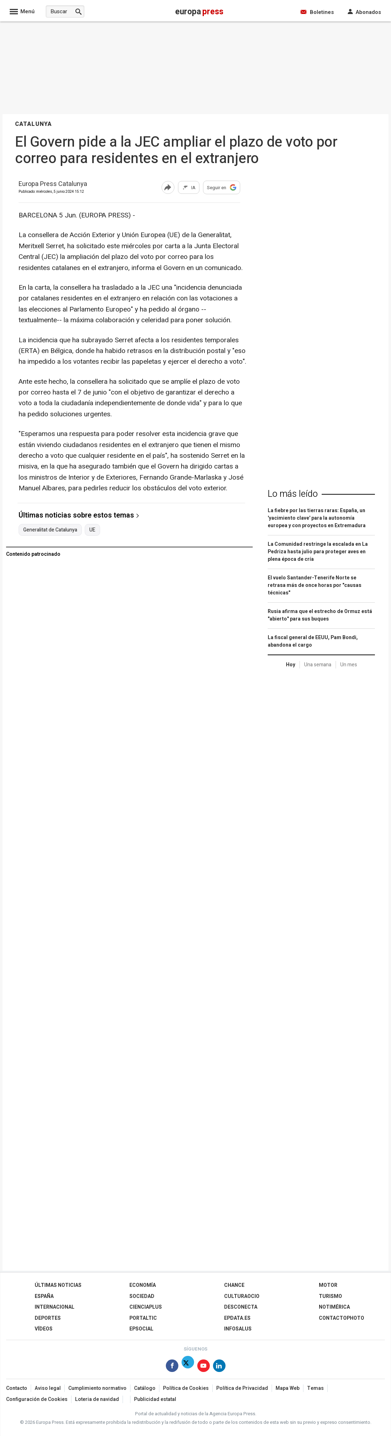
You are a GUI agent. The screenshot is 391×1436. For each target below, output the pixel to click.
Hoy (290, 664)
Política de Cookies (186, 1388)
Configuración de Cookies (37, 1399)
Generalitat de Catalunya (50, 530)
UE (92, 530)
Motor (328, 1285)
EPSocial (141, 1329)
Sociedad (141, 1296)
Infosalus (238, 1329)
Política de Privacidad (242, 1388)
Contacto (16, 1388)
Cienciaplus (145, 1307)
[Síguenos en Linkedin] (219, 1367)
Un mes (348, 664)
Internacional (54, 1307)
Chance (234, 1285)
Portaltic (143, 1318)
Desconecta (240, 1307)
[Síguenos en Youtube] (203, 1367)
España (44, 1296)
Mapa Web (288, 1388)
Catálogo (144, 1388)
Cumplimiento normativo (97, 1388)
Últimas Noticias (58, 1285)
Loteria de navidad (97, 1399)
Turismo (330, 1296)
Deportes (48, 1318)
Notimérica (334, 1307)
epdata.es (237, 1318)
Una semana (317, 664)
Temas (315, 1388)
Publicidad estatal (155, 1399)
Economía (142, 1285)
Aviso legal (48, 1388)
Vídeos (44, 1329)
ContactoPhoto (341, 1318)
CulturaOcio (241, 1296)
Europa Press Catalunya (53, 184)
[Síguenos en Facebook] (172, 1367)
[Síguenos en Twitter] (187, 1367)
